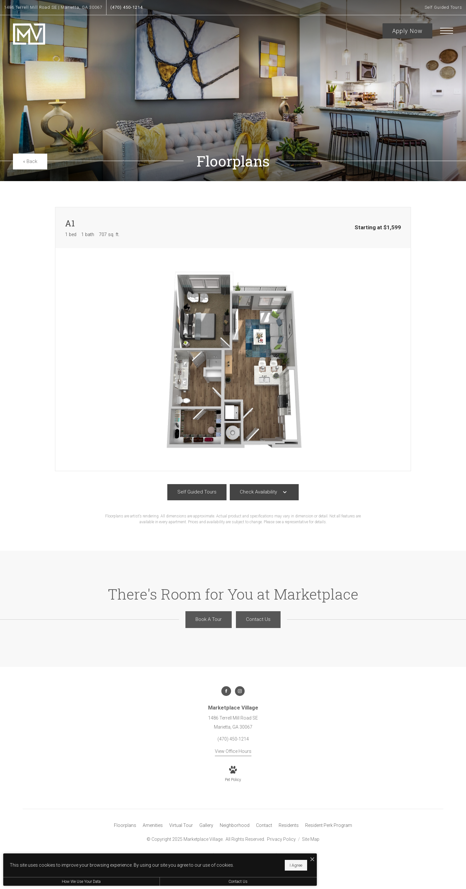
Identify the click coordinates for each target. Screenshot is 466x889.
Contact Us (173, 881)
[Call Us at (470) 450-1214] (126, 7)
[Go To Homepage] (29, 34)
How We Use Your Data (59, 881)
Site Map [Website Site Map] (310, 839)
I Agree (209, 863)
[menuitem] (125, 825)
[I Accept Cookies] (225, 856)
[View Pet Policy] (233, 774)
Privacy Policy (281, 839)
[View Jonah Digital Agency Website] (298, 861)
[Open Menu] (446, 31)
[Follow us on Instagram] (240, 691)
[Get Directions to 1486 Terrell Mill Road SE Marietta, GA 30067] (53, 7)
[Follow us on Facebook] (226, 691)
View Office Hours (233, 751)
